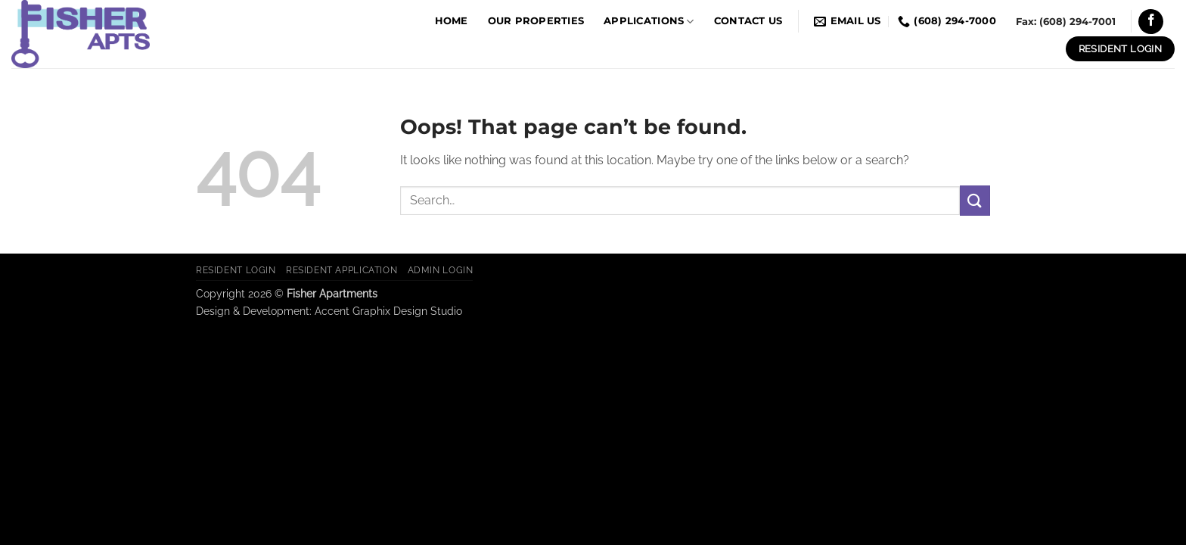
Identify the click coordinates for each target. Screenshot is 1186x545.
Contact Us (748, 20)
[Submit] (975, 200)
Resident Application (341, 270)
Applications (649, 21)
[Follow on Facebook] (1150, 21)
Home (451, 20)
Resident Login (236, 270)
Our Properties (536, 20)
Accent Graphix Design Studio (388, 310)
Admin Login (440, 270)
